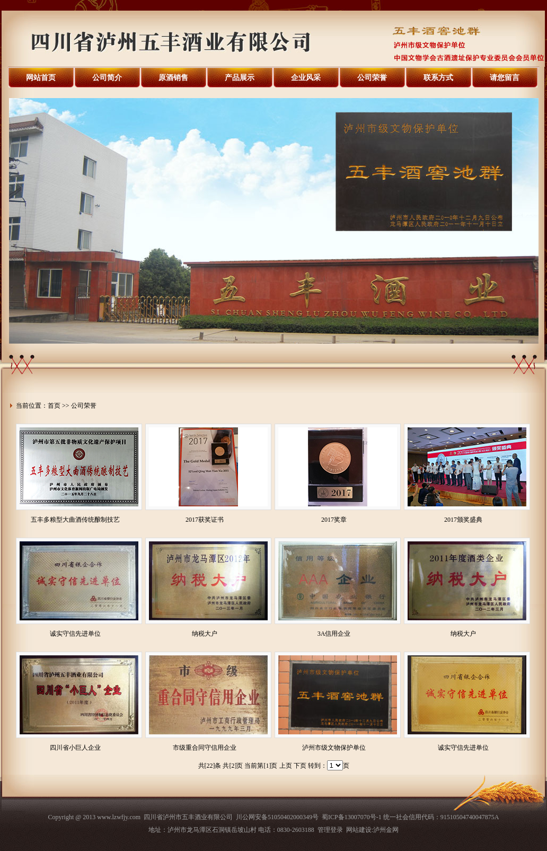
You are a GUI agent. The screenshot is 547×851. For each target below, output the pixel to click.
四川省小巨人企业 (75, 747)
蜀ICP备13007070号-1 (352, 817)
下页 (300, 765)
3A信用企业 (334, 633)
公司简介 (107, 78)
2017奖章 (334, 519)
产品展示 (239, 78)
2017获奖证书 (205, 519)
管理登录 (330, 830)
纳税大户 (204, 633)
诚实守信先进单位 (75, 633)
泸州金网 (386, 830)
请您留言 (504, 78)
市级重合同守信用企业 (204, 747)
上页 (285, 765)
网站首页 (41, 78)
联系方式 (438, 78)
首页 (54, 405)
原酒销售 (173, 78)
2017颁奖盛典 (463, 519)
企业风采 (306, 78)
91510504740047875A (469, 817)
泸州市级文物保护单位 (334, 747)
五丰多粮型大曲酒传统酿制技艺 (75, 519)
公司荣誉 (372, 78)
